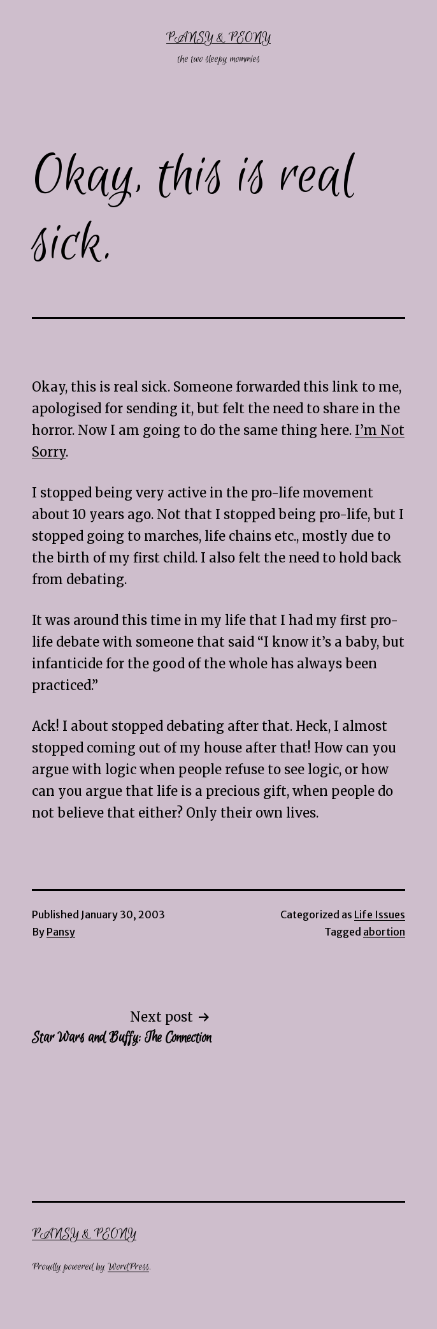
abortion (384, 931)
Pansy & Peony (218, 38)
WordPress (128, 1267)
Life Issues (379, 914)
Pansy (61, 931)
